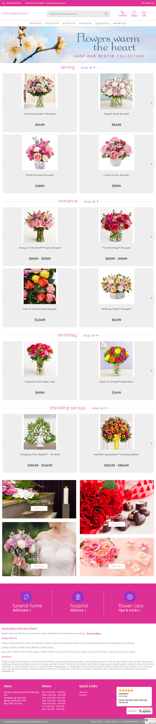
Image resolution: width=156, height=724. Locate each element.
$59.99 (116, 186)
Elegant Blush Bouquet (116, 113)
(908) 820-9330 (13, 3)
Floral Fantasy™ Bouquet (116, 247)
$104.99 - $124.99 (40, 465)
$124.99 (39, 320)
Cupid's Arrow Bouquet (116, 175)
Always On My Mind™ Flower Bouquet (40, 247)
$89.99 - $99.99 (40, 259)
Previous (4, 102)
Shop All (87, 67)
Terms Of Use (96, 721)
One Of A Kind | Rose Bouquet (40, 309)
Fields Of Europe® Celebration (116, 381)
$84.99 (40, 125)
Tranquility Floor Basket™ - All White (39, 454)
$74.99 (116, 393)
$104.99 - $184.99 (116, 465)
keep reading (94, 633)
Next (152, 102)
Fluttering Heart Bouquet (40, 175)
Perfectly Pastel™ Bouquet (116, 309)
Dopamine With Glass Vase (40, 381)
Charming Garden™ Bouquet (40, 113)
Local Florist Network (130, 721)
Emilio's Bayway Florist (15, 13)
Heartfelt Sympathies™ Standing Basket (116, 454)
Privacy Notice (111, 721)
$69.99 (39, 393)
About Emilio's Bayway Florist (19, 628)
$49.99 (39, 186)
